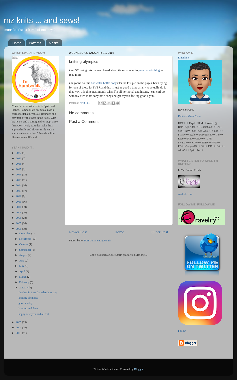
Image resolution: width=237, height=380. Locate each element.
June (22, 260)
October (24, 244)
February (24, 282)
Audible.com (185, 194)
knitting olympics (28, 297)
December (25, 233)
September (25, 249)
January (23, 287)
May (22, 265)
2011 (19, 201)
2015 (19, 180)
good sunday (26, 303)
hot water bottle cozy (104, 83)
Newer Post (78, 232)
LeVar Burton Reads (189, 170)
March (23, 276)
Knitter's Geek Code (189, 116)
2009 (19, 212)
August (23, 255)
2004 (19, 327)
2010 (19, 207)
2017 (19, 169)
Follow (182, 330)
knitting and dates (28, 308)
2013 (19, 190)
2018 (19, 163)
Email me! (184, 57)
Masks (53, 43)
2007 (19, 223)
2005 (19, 322)
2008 (19, 217)
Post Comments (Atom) (97, 240)
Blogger (138, 369)
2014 (19, 185)
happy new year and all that (34, 314)
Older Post (160, 232)
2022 (19, 152)
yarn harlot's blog (149, 70)
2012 (19, 196)
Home (16, 43)
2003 (19, 333)
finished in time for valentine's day (38, 292)
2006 (19, 228)
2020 (19, 158)
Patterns (35, 43)
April (22, 271)
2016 (19, 174)
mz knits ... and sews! (42, 20)
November (25, 238)
